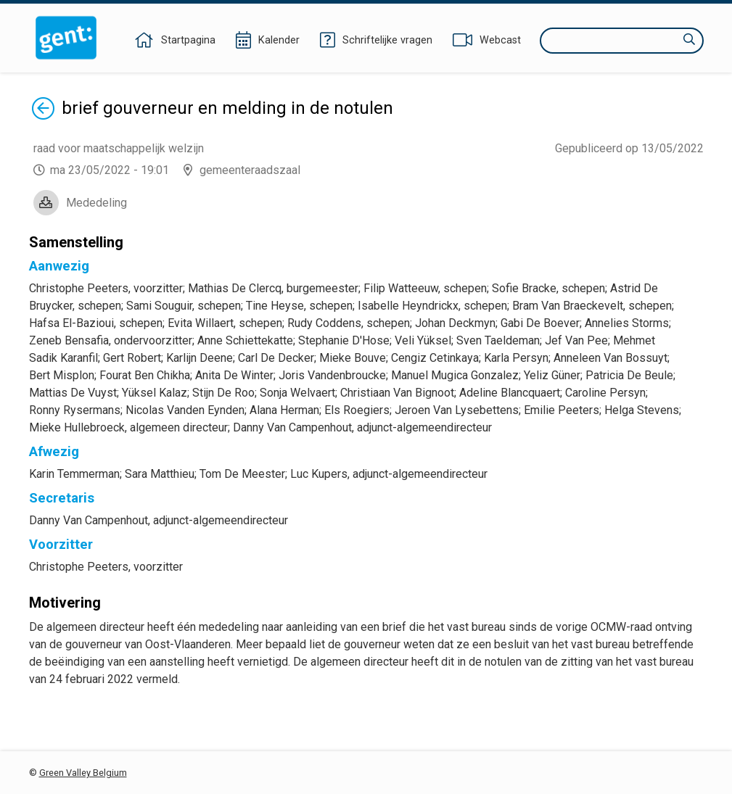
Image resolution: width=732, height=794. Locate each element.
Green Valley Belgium (83, 772)
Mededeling (96, 203)
